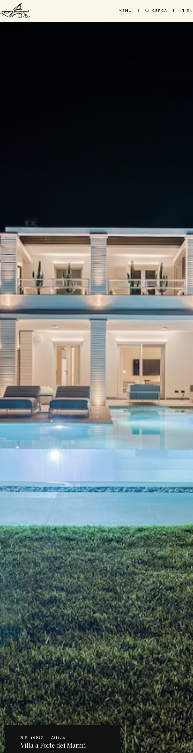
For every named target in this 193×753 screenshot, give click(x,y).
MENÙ (125, 11)
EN (190, 11)
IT (183, 11)
